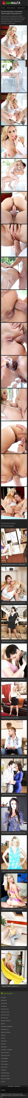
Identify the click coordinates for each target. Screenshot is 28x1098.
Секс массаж (4, 1067)
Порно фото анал (5, 1055)
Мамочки (3, 1044)
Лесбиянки (4, 1041)
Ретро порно (4, 1061)
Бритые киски (4, 1017)
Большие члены (5, 1015)
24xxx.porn (10, 1086)
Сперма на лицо (5, 1075)
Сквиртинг (3, 1070)
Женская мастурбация (6, 1026)
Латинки (3, 1038)
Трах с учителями (5, 1078)
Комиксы (3, 1035)
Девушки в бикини (6, 1020)
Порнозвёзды (4, 1058)
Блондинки (4, 1006)
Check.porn (17, 1086)
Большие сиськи (5, 1012)
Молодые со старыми (6, 1049)
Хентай (3, 1081)
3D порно (3, 997)
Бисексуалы (4, 1003)
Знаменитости (4, 1029)
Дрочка (3, 1023)
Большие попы (5, 1009)
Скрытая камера (5, 1073)
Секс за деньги (5, 1064)
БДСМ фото (4, 1000)
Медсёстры (4, 1046)
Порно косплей (5, 1052)
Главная (3, 7)
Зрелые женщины (11, 7)
